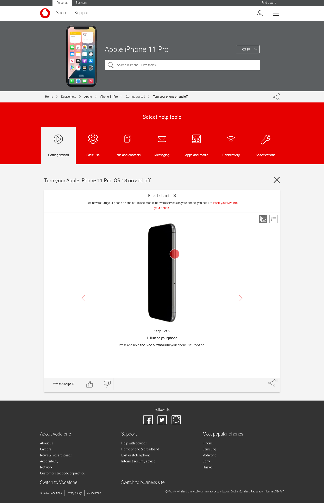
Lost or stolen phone (136, 455)
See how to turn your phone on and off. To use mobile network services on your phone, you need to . (162, 205)
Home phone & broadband (140, 449)
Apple (88, 97)
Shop (61, 13)
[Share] (276, 380)
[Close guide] (277, 180)
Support (82, 13)
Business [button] (81, 3)
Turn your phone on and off (170, 97)
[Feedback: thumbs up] (89, 384)
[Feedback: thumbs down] (107, 384)
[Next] (241, 298)
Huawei (208, 467)
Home (49, 97)
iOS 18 (246, 49)
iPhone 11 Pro (109, 97)
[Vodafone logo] (45, 13)
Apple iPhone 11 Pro (137, 49)
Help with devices (134, 443)
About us (46, 443)
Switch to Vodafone (58, 482)
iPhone (208, 443)
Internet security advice (138, 461)
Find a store (269, 3)
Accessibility (49, 461)
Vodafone (209, 455)
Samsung (209, 449)
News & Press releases (56, 455)
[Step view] (263, 219)
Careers (45, 449)
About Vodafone (55, 434)
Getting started (135, 97)
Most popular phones (223, 434)
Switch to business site (143, 482)
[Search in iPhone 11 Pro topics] (182, 65)
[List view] (273, 219)
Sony (206, 461)
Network (46, 467)
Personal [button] (62, 3)
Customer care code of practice (62, 473)
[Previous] (83, 298)
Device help (68, 97)
